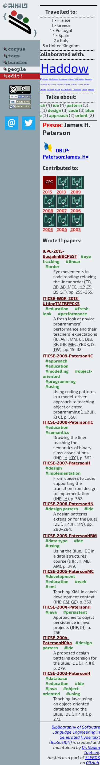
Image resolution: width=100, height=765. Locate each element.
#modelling (57, 371)
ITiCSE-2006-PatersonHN (68, 503)
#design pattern (61, 508)
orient (81, 115)
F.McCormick (53, 79)
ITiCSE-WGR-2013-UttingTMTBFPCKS (61, 301)
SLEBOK (92, 757)
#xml (50, 586)
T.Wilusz (91, 89)
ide (56, 105)
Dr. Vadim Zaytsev (91, 750)
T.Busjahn (88, 79)
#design (53, 467)
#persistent (75, 611)
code (73, 110)
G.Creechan (63, 79)
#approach (56, 360)
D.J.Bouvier (51, 89)
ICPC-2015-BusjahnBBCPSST (60, 253)
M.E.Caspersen (66, 89)
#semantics (57, 432)
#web (80, 581)
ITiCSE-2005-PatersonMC (68, 571)
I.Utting (80, 84)
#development (60, 576)
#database (56, 678)
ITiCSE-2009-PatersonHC (68, 355)
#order (52, 266)
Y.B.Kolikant (77, 89)
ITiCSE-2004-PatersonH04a (57, 640)
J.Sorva (84, 89)
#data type (56, 540)
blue (89, 110)
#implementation (63, 472)
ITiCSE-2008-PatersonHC (68, 421)
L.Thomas (42, 89)
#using (52, 386)
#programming (60, 381)
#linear (73, 261)
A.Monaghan (79, 79)
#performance (72, 313)
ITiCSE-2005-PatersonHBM (70, 535)
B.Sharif (67, 84)
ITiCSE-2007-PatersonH (66, 462)
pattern (74, 105)
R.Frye (57, 89)
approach (58, 115)
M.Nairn (45, 79)
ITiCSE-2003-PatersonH (66, 673)
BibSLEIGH (60, 742)
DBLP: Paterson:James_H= (66, 153)
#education (57, 308)
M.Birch (71, 79)
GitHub (92, 762)
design (54, 110)
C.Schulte (60, 84)
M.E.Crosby (52, 84)
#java (51, 611)
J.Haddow (61, 67)
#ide (88, 508)
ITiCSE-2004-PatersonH (67, 606)
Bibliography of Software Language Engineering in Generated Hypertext (75, 732)
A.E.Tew (86, 84)
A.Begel (44, 84)
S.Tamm (74, 84)
